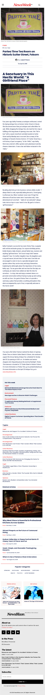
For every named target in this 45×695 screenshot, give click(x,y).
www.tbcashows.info (9, 372)
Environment (9, 393)
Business (5, 471)
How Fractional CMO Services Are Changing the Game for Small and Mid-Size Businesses (21, 459)
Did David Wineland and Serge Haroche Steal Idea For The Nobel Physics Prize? (23, 388)
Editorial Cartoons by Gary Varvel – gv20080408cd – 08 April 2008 (11, 603)
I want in (22, 682)
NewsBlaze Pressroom (8, 642)
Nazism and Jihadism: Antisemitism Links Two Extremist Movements (20, 480)
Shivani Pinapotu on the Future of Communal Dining (20, 531)
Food (5, 45)
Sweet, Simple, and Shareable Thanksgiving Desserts (19, 549)
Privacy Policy (21, 686)
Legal (7, 385)
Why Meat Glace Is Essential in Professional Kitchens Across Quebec (22, 521)
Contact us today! (7, 627)
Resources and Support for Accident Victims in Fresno (20, 652)
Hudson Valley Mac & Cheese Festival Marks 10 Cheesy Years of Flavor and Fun (21, 540)
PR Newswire (6, 644)
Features (8, 406)
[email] (22, 677)
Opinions (5, 477)
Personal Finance (11, 399)
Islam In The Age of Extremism (33, 601)
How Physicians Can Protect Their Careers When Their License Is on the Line (22, 444)
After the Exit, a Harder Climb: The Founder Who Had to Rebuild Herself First (22, 473)
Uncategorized (6, 661)
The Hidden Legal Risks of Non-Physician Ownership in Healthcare (20, 466)
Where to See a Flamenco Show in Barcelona (20, 557)
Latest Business (8, 448)
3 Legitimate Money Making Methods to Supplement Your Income (23, 402)
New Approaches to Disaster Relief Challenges (21, 395)
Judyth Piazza (25, 60)
